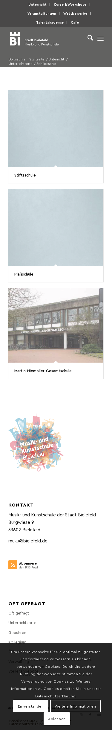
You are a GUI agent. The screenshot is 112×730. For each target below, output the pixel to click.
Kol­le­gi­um (17, 642)
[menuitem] (37, 4)
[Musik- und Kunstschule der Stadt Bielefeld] (46, 39)
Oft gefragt (18, 613)
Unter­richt (37, 4)
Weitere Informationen (75, 706)
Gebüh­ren (17, 632)
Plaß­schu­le (23, 274)
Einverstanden (31, 706)
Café (75, 22)
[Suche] (87, 39)
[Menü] (100, 38)
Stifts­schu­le (25, 175)
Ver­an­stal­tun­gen (41, 13)
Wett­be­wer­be (75, 13)
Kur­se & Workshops (70, 4)
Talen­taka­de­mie (50, 22)
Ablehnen (57, 719)
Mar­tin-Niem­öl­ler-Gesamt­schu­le (43, 370)
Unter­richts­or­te (22, 622)
